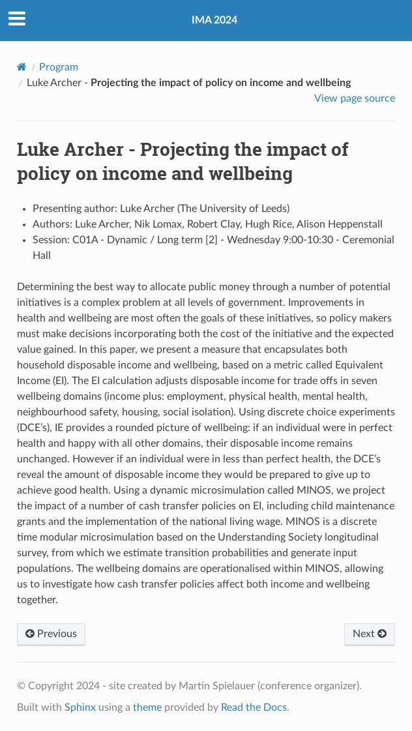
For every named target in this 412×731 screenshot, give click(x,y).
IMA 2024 (214, 20)
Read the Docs (254, 707)
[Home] (22, 66)
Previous (51, 634)
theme (147, 707)
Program (58, 67)
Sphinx (80, 707)
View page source (354, 98)
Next (370, 634)
